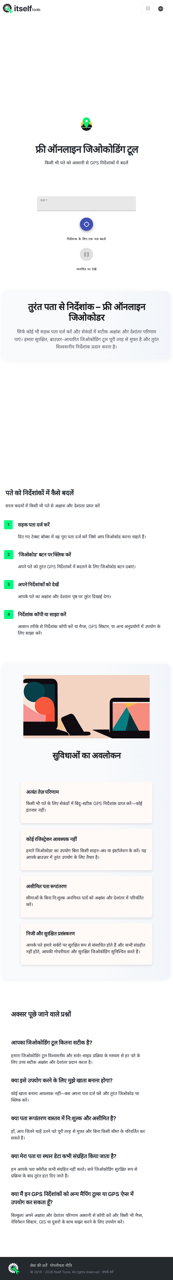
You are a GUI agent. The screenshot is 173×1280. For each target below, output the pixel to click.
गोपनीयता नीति (61, 1265)
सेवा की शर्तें (38, 1265)
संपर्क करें (107, 1272)
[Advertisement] (86, 57)
